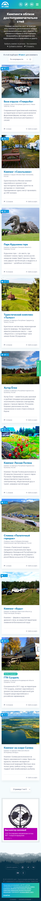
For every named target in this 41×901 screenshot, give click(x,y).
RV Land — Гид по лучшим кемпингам (23, 879)
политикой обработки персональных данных (17, 888)
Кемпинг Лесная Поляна (18, 462)
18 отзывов (9, 272)
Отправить (30, 46)
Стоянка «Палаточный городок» (17, 537)
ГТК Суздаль (11, 677)
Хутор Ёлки (10, 387)
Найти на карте (32, 129)
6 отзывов (9, 345)
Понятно (6, 895)
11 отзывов (9, 492)
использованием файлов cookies (24, 887)
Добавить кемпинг (16, 46)
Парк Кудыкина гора (16, 244)
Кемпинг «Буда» (13, 608)
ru (32, 4)
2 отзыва (8, 566)
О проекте (13, 899)
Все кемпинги (32, 44)
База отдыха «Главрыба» (18, 101)
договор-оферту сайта (26, 892)
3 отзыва (8, 129)
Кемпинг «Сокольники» (18, 171)
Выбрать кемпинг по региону (14, 44)
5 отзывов (9, 420)
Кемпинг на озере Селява (18, 747)
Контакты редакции (25, 899)
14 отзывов (9, 201)
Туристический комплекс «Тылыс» (18, 316)
